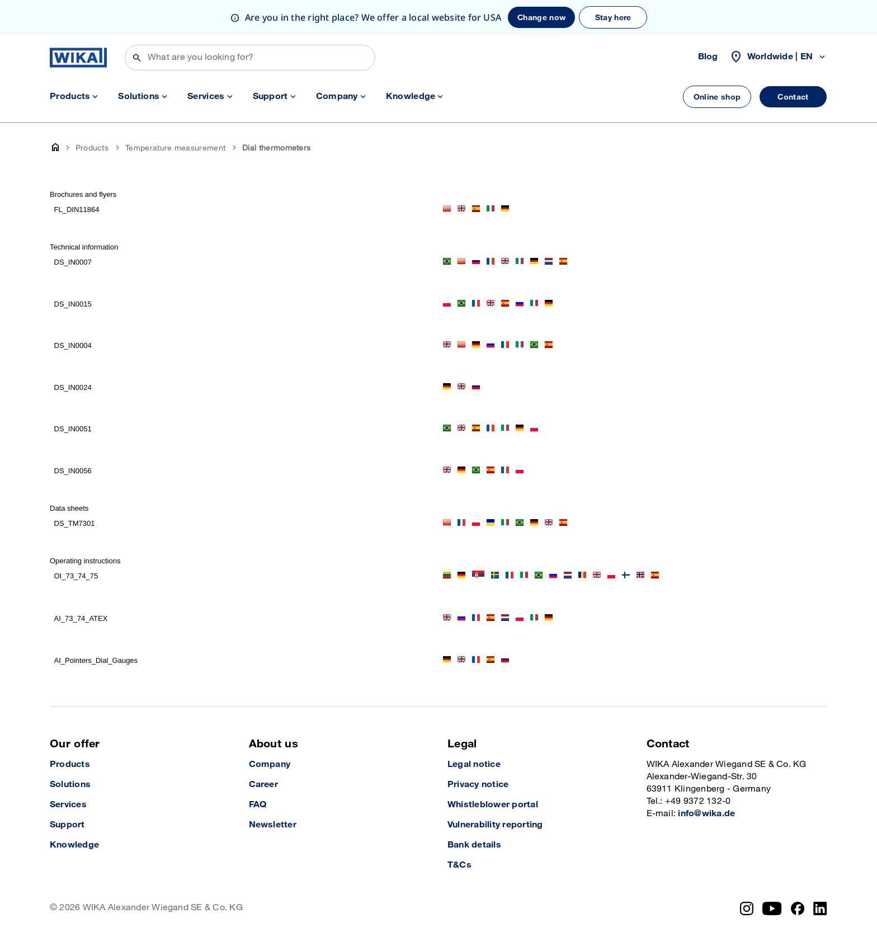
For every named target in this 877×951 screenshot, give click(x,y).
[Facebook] (798, 908)
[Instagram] (746, 908)
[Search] (250, 57)
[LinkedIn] (820, 908)
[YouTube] (772, 908)
